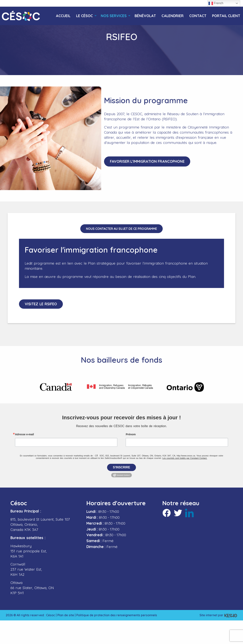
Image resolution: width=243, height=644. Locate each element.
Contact (197, 16)
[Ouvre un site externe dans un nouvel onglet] (55, 387)
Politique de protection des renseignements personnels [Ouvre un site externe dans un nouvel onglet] (116, 615)
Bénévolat (145, 16)
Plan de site (65, 615)
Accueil (63, 16)
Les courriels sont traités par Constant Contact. (184, 458)
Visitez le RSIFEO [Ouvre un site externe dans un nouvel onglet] (41, 304)
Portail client (226, 16)
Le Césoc (84, 16)
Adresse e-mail (24, 434)
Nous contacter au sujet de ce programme (121, 229)
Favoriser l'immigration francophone (147, 161)
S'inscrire (121, 467)
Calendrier (173, 16)
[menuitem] (63, 16)
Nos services (114, 16)
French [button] (215, 3)
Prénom (131, 434)
